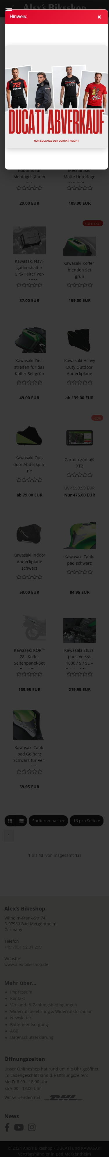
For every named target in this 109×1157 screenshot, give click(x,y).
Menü (9, 8)
